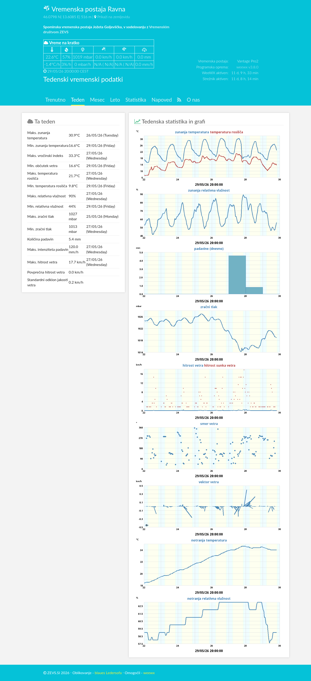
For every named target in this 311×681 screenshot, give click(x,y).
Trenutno (55, 100)
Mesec (97, 100)
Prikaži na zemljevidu (113, 16)
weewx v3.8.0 (247, 67)
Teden (78, 100)
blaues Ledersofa (108, 672)
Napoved (161, 100)
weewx (149, 672)
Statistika (135, 100)
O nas (193, 100)
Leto (115, 100)
